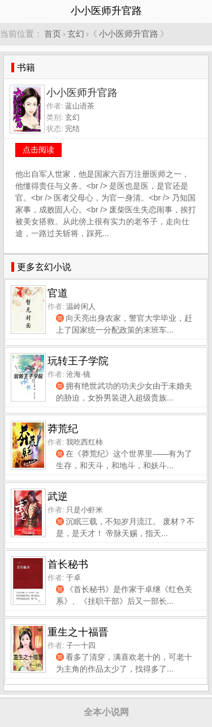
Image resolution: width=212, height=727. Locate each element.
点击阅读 (38, 149)
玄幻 (75, 33)
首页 (52, 33)
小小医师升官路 (128, 33)
